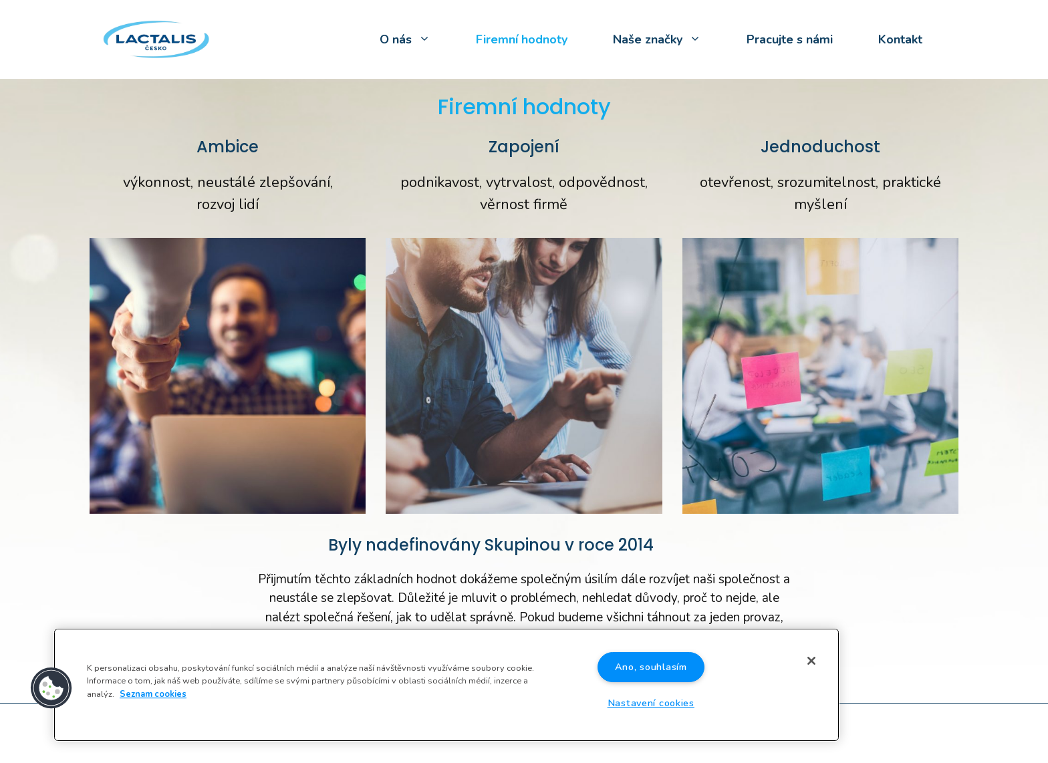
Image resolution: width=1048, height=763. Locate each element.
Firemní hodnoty (521, 39)
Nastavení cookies (651, 703)
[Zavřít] (811, 660)
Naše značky (668, 39)
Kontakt (900, 39)
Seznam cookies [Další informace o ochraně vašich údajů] (153, 694)
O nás (416, 39)
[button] (51, 688)
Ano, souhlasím (651, 666)
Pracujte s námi (790, 39)
